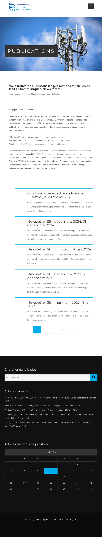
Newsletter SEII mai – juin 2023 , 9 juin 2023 (59, 321)
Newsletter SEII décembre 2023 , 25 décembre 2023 (57, 293)
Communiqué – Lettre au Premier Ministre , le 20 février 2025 (56, 212)
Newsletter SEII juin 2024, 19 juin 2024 (59, 264)
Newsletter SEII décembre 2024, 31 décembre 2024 (56, 240)
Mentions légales (69, 519)
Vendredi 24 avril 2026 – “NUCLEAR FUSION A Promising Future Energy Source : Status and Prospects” (47, 398)
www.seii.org (40, 144)
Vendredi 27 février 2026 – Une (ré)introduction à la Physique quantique (35, 410)
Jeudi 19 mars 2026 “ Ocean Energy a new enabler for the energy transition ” (36, 405)
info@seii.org (60, 144)
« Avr (7, 497)
